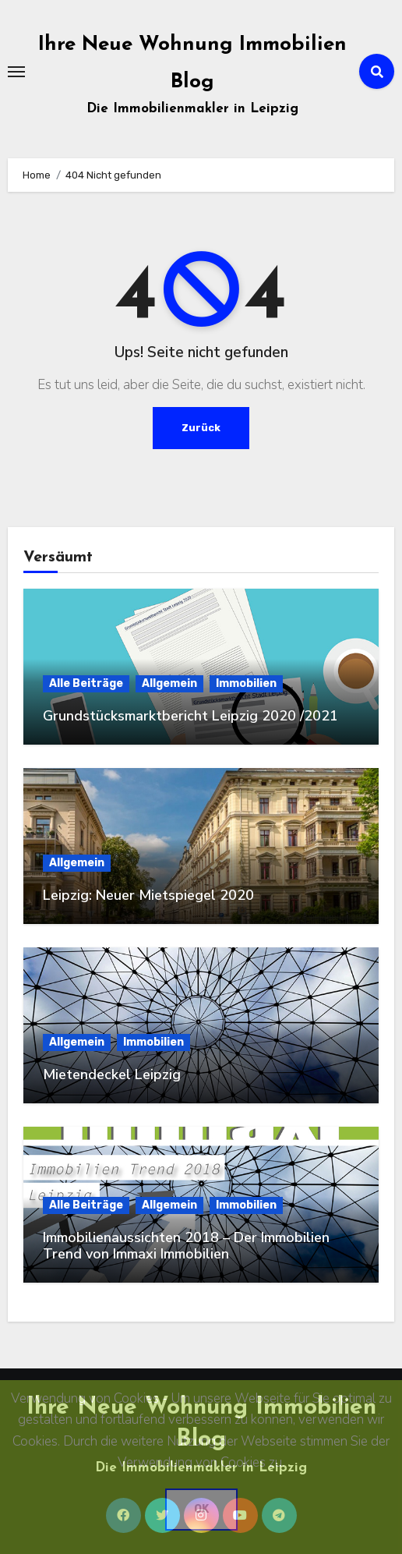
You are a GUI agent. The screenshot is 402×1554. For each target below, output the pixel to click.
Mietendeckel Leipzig (112, 1074)
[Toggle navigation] (16, 71)
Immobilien (246, 683)
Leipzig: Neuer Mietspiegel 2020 (148, 895)
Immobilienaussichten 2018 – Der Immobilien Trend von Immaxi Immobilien (186, 1246)
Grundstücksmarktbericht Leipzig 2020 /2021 (190, 715)
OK (201, 1509)
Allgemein (169, 683)
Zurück (201, 428)
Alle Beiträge (86, 683)
